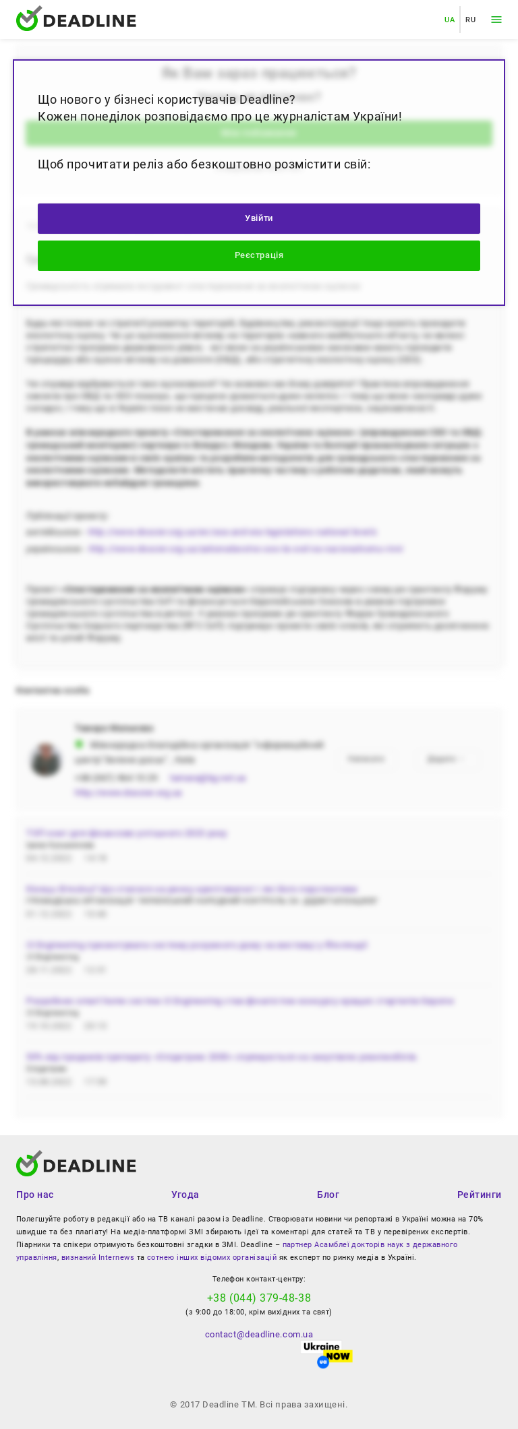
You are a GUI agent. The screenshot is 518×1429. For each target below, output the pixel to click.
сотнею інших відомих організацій (212, 1257)
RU (470, 19)
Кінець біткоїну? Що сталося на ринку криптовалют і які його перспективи (191, 889)
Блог (328, 1194)
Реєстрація (259, 255)
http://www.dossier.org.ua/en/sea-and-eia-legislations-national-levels (232, 532)
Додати (446, 759)
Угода (185, 1194)
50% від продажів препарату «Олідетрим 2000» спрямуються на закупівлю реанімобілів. (222, 1057)
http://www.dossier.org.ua (128, 793)
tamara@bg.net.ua (208, 778)
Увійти (258, 218)
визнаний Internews (97, 1257)
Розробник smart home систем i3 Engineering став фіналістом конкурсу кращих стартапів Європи (240, 1001)
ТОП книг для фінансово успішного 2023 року (126, 833)
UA (449, 19)
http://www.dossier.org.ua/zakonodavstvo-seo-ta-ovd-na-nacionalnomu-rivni (246, 549)
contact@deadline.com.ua (259, 1334)
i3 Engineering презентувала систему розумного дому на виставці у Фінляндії (197, 945)
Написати (366, 759)
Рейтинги (479, 1194)
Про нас (35, 1194)
